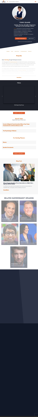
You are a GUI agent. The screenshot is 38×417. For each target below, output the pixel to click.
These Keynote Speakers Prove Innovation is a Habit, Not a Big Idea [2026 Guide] (18, 183)
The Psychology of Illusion (9, 130)
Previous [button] (2, 96)
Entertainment (24, 31)
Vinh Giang (6, 59)
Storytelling (26, 34)
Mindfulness (26, 32)
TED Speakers (30, 34)
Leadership (16, 35)
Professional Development (18, 34)
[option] (19, 96)
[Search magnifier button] (8, 2)
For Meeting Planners (24, 51)
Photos (5, 142)
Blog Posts (29, 51)
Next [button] (35, 96)
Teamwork (20, 35)
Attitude (32, 28)
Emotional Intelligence (18, 31)
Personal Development (26, 28)
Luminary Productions (22, 70)
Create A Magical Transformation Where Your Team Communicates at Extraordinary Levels (16, 125)
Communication (24, 29)
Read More (19, 77)
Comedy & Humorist (17, 29)
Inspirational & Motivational (18, 32)
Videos (12, 51)
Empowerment (19, 28)
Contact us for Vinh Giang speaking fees (25, 41)
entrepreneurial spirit (13, 61)
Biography (8, 51)
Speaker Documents (8, 147)
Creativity (29, 29)
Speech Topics (17, 51)
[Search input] (21, 1)
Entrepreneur (29, 31)
